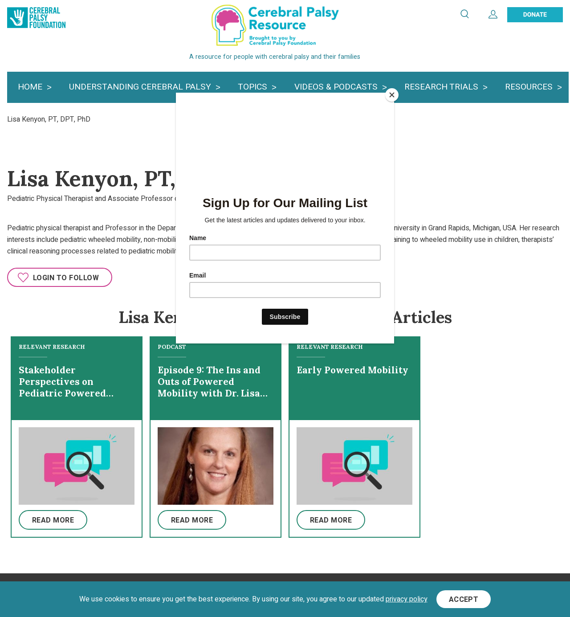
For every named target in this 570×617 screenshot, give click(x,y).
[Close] (392, 95)
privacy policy (407, 599)
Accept (464, 599)
